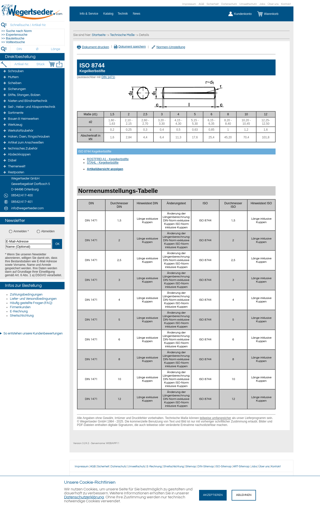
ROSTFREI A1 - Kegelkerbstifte (108, 159)
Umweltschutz (248, 4)
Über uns (273, 4)
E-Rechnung (19, 311)
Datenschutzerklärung (84, 497)
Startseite (99, 35)
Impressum (189, 4)
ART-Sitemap (241, 466)
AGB (201, 4)
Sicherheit (213, 4)
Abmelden (48, 231)
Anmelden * (21, 231)
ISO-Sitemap (223, 466)
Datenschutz (229, 4)
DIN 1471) (108, 77)
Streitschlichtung (22, 315)
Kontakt (286, 4)
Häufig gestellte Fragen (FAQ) (31, 303)
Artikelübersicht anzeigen (105, 169)
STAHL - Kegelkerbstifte (102, 162)
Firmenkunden (20, 307)
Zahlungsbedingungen (26, 294)
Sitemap (190, 466)
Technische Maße (122, 35)
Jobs (262, 4)
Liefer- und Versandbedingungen (33, 298)
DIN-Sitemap (206, 466)
